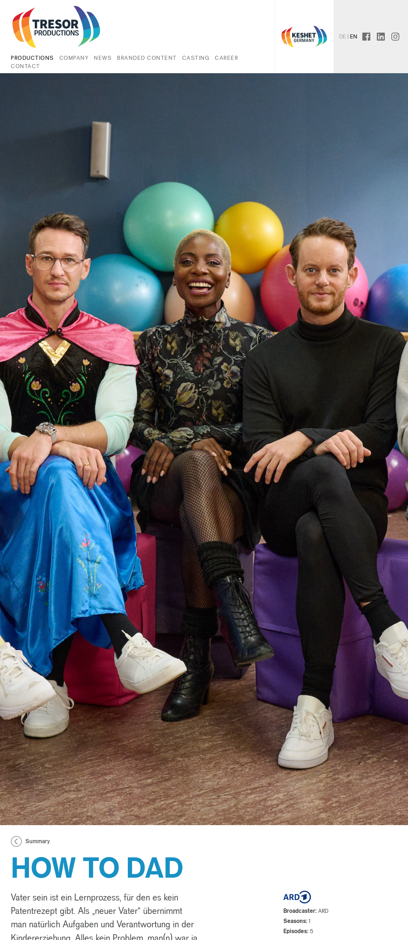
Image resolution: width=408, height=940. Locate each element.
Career (226, 57)
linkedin (384, 36)
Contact (25, 66)
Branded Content (147, 57)
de (342, 36)
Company (74, 57)
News (103, 57)
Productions (32, 57)
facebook (372, 36)
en (353, 36)
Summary (37, 841)
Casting (196, 57)
